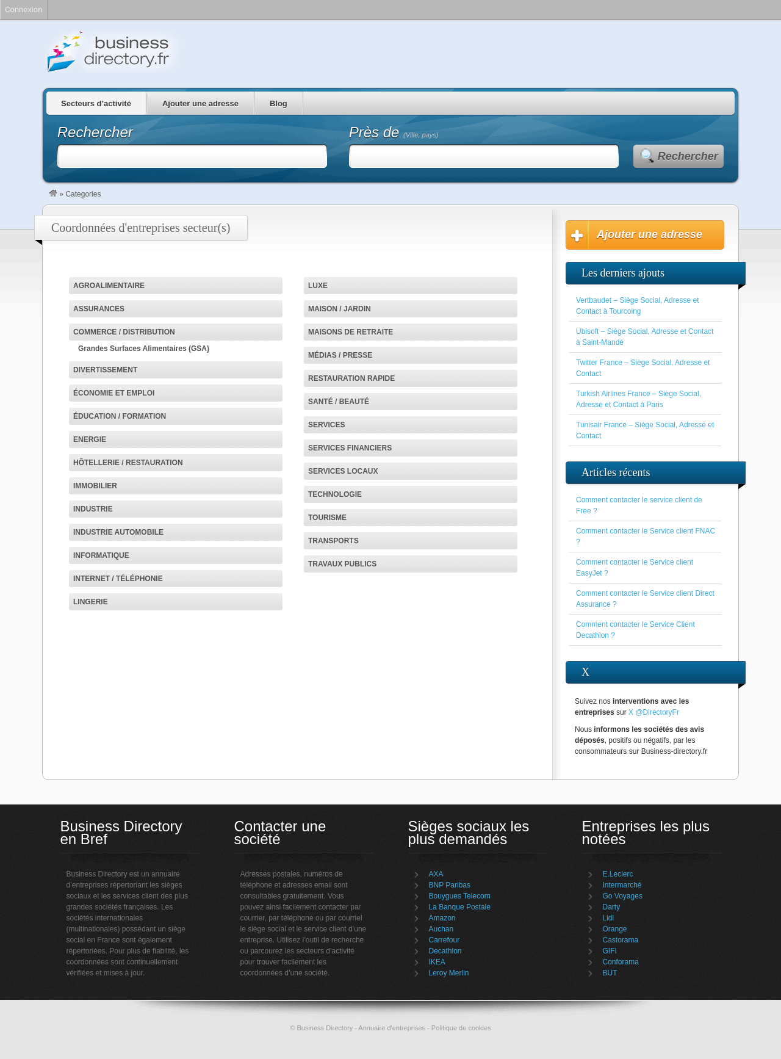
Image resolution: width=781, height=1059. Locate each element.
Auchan (441, 929)
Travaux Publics (342, 564)
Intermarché (622, 885)
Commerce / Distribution (124, 332)
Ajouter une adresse (200, 103)
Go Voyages (622, 896)
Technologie (335, 494)
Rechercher (688, 156)
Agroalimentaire (109, 285)
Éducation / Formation (119, 416)
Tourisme (327, 517)
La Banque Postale (460, 907)
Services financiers (350, 448)
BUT (610, 973)
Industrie (93, 509)
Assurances (98, 309)
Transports (333, 541)
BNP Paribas (449, 885)
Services (326, 425)
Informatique (101, 555)
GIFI (610, 951)
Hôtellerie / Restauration (128, 462)
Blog (278, 103)
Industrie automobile (118, 532)
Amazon (442, 918)
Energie (89, 439)
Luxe (318, 285)
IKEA (437, 962)
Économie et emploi (113, 393)
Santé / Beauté (338, 401)
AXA (436, 874)
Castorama (621, 940)
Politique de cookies (461, 1028)
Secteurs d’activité (96, 103)
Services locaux (343, 471)
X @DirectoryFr (653, 712)
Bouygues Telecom (460, 896)
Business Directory (165, 51)
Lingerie (90, 602)
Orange (615, 929)
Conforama (621, 962)
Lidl (608, 918)
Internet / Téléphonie (118, 578)
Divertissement (105, 370)
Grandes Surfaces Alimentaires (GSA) (143, 348)
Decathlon (445, 951)
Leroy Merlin (449, 973)
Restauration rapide (351, 378)
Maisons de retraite (350, 332)
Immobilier (95, 486)
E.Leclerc (618, 874)
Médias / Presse (340, 355)
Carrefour (444, 940)
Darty (612, 907)
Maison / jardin (339, 309)
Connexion (23, 9)
